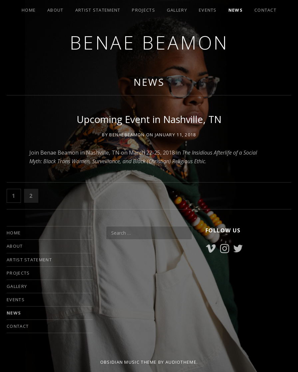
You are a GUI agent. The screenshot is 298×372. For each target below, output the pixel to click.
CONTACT (265, 10)
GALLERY (177, 10)
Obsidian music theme (128, 362)
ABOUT (55, 10)
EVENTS (208, 10)
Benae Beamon (149, 42)
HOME (29, 10)
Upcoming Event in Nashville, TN (149, 119)
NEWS (235, 10)
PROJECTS (143, 10)
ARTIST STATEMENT (98, 10)
